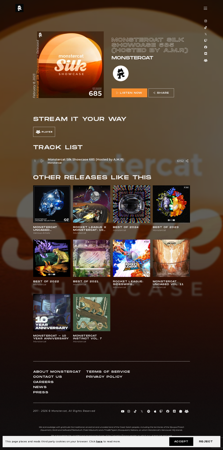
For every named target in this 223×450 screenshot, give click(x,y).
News (40, 387)
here (99, 441)
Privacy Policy (104, 377)
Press (41, 392)
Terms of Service (108, 372)
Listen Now (129, 93)
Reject (206, 441)
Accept (181, 441)
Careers (43, 382)
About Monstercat (57, 372)
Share (161, 93)
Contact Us (47, 377)
